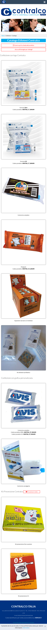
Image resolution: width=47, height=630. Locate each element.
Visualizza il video (33, 492)
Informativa (26, 628)
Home (3, 35)
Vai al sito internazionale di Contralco (23, 622)
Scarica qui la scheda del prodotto (24, 45)
